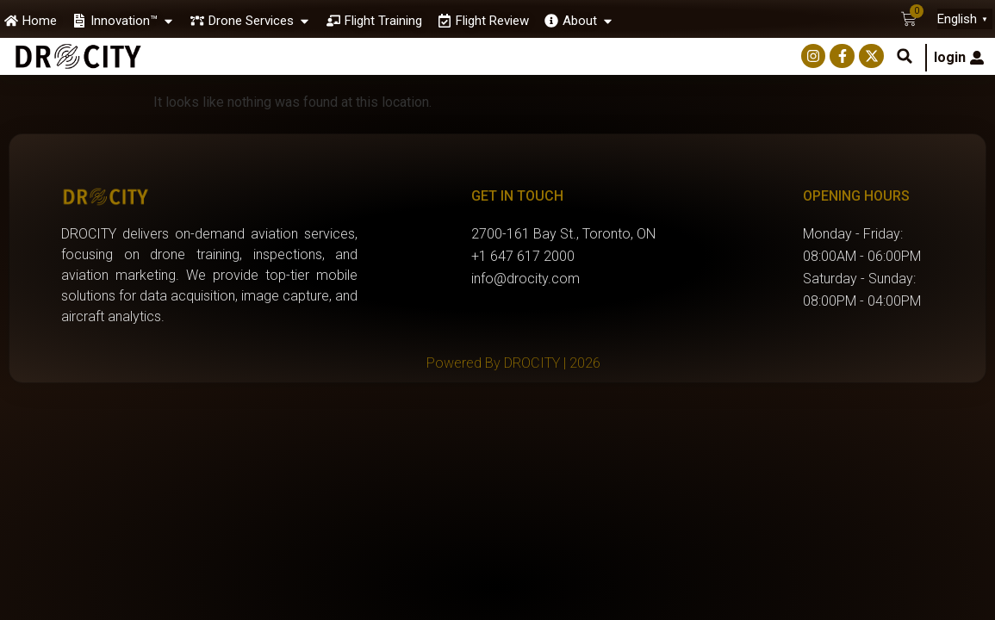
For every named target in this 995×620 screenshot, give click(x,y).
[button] (904, 56)
